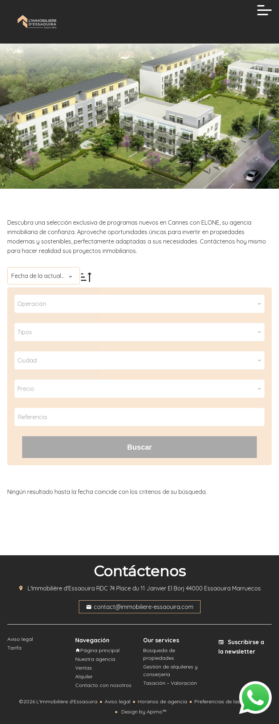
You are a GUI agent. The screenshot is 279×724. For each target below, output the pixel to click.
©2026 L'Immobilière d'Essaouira (58, 701)
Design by (143, 711)
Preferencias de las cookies (227, 701)
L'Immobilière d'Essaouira (61, 588)
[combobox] (139, 304)
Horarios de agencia (162, 701)
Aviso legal (117, 701)
